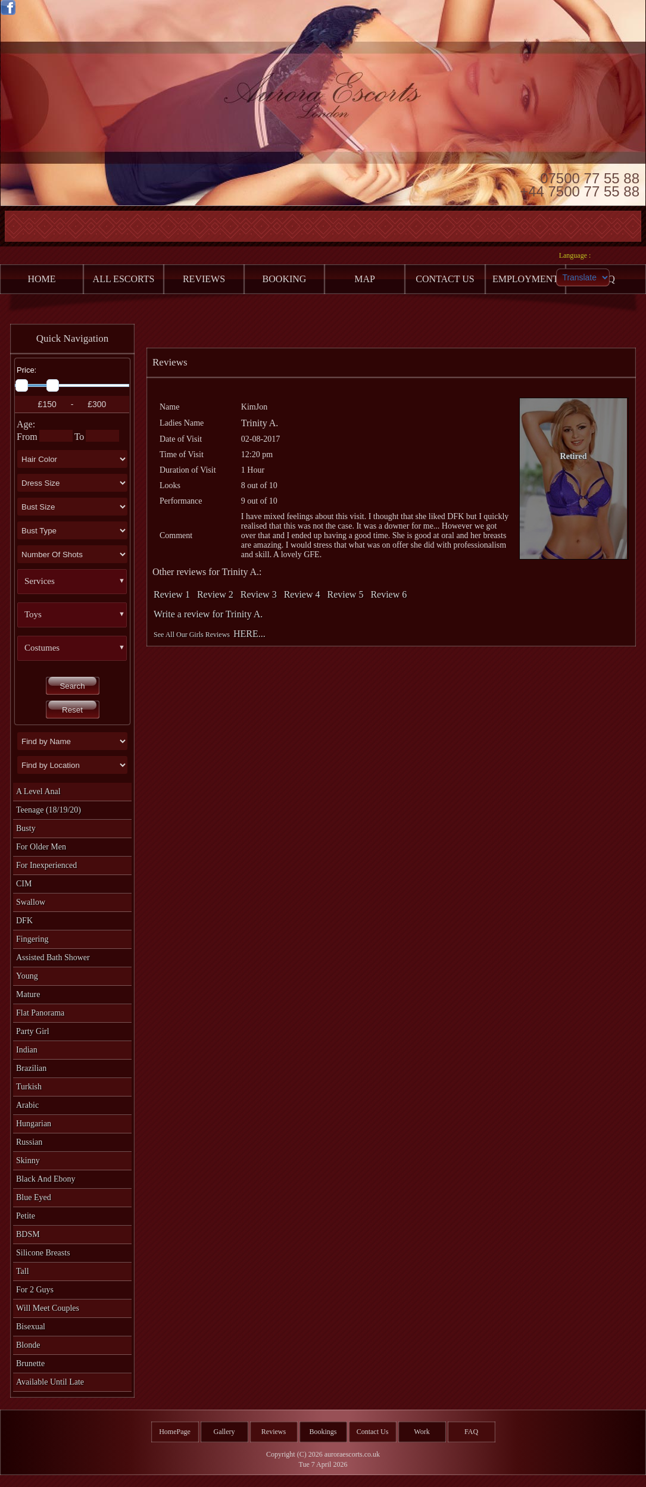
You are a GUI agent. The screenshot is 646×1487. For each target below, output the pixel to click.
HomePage (175, 1431)
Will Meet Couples (47, 1308)
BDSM (28, 1234)
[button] (76, 581)
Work (421, 1431)
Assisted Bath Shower (53, 957)
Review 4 (302, 594)
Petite (25, 1215)
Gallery (224, 1431)
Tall (22, 1271)
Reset (72, 709)
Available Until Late (50, 1381)
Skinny (28, 1160)
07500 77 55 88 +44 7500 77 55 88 (579, 184)
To (79, 437)
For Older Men (41, 846)
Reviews (273, 1431)
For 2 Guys (35, 1289)
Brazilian (31, 1068)
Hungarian (33, 1123)
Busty (26, 828)
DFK (24, 920)
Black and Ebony (46, 1178)
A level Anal (38, 791)
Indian (27, 1049)
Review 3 (259, 594)
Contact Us (373, 1431)
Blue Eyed (33, 1197)
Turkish (29, 1086)
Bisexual (30, 1326)
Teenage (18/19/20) (48, 809)
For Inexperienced (46, 865)
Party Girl (32, 1031)
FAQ (471, 1431)
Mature (28, 994)
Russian (29, 1142)
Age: (26, 424)
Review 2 (215, 594)
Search (72, 686)
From (27, 437)
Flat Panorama (40, 1012)
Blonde (28, 1345)
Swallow (30, 902)
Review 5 (345, 594)
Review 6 (388, 594)
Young (27, 975)
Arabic (27, 1105)
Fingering (32, 939)
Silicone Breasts (43, 1252)
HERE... (249, 634)
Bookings (322, 1431)
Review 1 (172, 594)
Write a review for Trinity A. (208, 614)
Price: (26, 369)
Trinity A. (260, 423)
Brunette (30, 1363)
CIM (24, 883)
